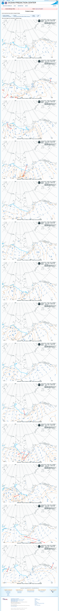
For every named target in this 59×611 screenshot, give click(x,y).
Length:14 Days (33, 16)
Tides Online (8, 591)
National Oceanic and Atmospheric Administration (17, 599)
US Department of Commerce (15, 598)
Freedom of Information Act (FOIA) (39, 603)
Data (15, 5)
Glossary (36, 601)
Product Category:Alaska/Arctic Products (6, 16)
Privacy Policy (36, 602)
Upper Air (8, 595)
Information (20, 5)
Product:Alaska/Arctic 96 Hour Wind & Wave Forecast (21, 16)
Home (3, 0)
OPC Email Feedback (14, 606)
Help (35, 600)
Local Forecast (46, 0)
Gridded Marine (19, 592)
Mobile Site (8, 0)
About (26, 5)
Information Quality (37, 599)
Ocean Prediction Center (22, 2)
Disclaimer (36, 598)
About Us (36, 604)
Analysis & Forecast (7, 5)
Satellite (8, 593)
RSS (13, 0)
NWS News (41, 591)
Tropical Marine (19, 591)
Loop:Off (37, 16)
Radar (8, 594)
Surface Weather (8, 592)
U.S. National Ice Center (30, 591)
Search (54, 5)
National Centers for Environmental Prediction (17, 600)
